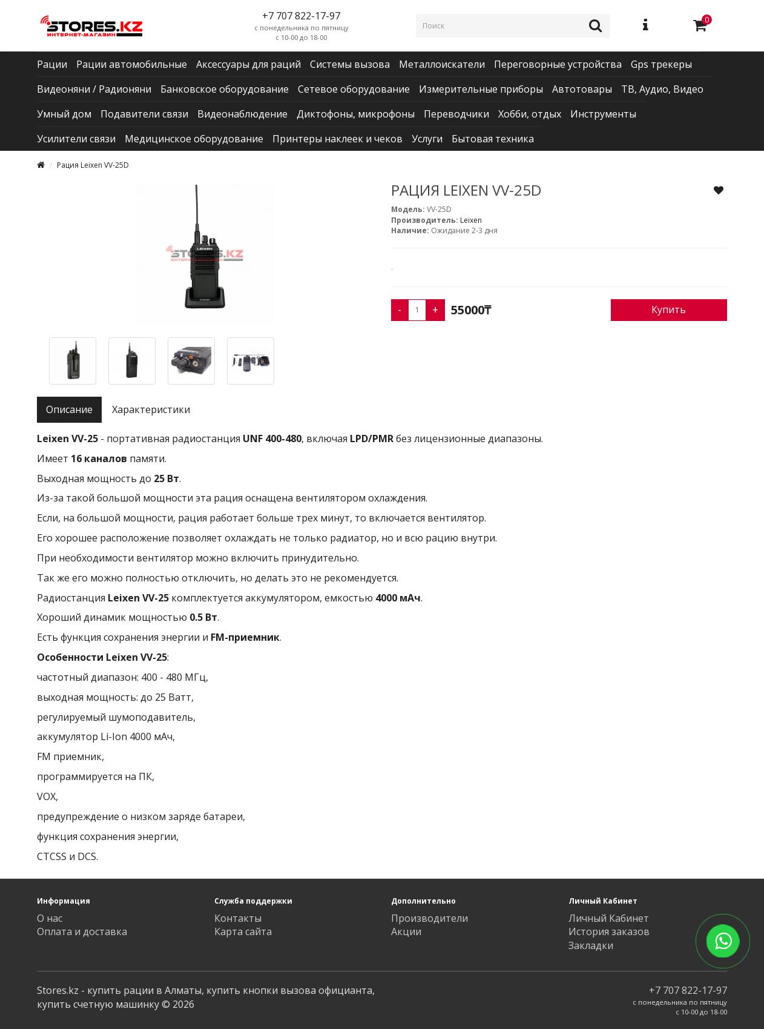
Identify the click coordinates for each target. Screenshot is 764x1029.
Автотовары (582, 89)
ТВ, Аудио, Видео (662, 89)
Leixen (471, 220)
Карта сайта (243, 931)
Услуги (427, 138)
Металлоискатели (442, 64)
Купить (668, 309)
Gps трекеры (661, 64)
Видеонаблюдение (242, 114)
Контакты (238, 918)
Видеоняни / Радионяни (94, 89)
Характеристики (151, 409)
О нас (49, 918)
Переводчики (456, 114)
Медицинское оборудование (194, 138)
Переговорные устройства (558, 64)
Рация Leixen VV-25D (93, 165)
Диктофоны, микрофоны (356, 114)
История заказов (609, 931)
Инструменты (603, 114)
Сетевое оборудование (354, 89)
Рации (52, 64)
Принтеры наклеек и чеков (337, 138)
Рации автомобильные (131, 64)
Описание (69, 409)
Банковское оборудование (224, 89)
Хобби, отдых (529, 114)
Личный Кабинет (608, 918)
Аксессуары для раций (248, 64)
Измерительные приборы (481, 89)
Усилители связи (76, 138)
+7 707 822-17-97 (688, 990)
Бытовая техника (493, 138)
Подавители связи (144, 114)
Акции (406, 931)
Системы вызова (350, 64)
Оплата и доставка (82, 931)
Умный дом (64, 114)
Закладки (590, 945)
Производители (429, 918)
